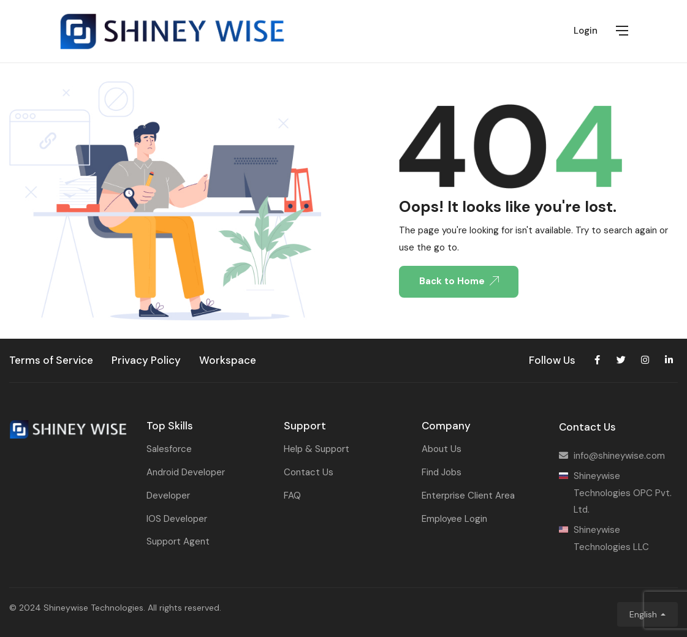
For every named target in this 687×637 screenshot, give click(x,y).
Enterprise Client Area (468, 495)
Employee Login (454, 519)
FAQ (292, 495)
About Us (441, 449)
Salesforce (169, 449)
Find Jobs (441, 472)
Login (586, 30)
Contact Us (308, 472)
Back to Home (459, 281)
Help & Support (316, 449)
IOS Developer (176, 519)
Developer (168, 495)
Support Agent (178, 541)
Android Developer (185, 472)
